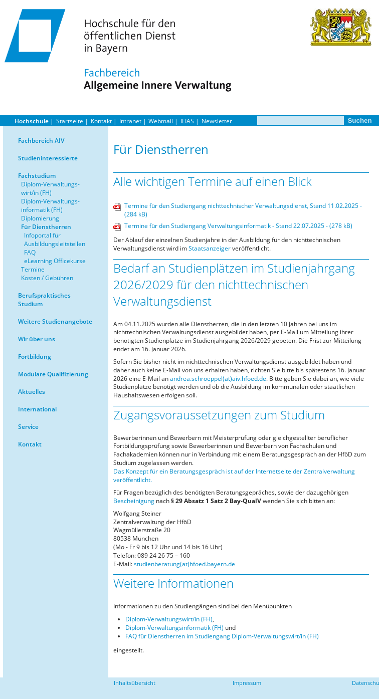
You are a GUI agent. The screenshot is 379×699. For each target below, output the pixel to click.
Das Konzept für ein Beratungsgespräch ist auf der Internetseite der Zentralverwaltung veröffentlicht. (234, 475)
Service (28, 426)
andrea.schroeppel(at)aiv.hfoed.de (218, 378)
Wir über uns (36, 339)
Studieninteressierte (48, 158)
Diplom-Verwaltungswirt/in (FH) (169, 619)
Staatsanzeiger (209, 248)
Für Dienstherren (46, 226)
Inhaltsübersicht (134, 682)
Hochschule (32, 121)
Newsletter (217, 121)
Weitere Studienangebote (55, 321)
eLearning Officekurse (55, 261)
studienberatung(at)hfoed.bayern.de (183, 564)
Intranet (130, 121)
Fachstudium (37, 175)
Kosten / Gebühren (47, 278)
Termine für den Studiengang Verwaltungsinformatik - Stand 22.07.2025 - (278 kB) (238, 225)
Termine (33, 269)
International (37, 409)
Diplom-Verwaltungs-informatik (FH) (50, 205)
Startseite (69, 121)
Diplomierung (40, 218)
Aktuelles (31, 391)
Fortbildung (34, 356)
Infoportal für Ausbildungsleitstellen (54, 239)
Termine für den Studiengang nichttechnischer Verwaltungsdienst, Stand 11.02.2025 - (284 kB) (243, 209)
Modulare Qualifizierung (53, 374)
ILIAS (187, 121)
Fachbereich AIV (41, 140)
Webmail (160, 121)
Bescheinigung (133, 501)
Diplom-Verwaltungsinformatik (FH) (174, 627)
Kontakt (101, 121)
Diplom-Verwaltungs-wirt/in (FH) (50, 188)
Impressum (247, 682)
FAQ (30, 252)
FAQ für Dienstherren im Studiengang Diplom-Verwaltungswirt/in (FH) (222, 636)
